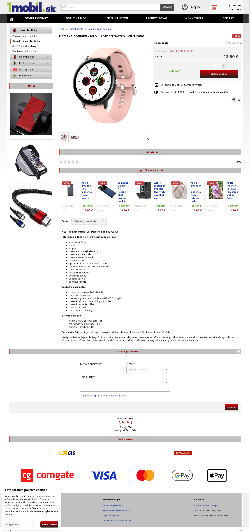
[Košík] (226, 7)
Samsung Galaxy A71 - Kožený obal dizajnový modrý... (123, 192)
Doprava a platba (111, 515)
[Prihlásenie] (191, 7)
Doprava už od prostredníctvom (194, 92)
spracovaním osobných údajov (110, 395)
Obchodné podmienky (113, 505)
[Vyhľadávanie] (110, 7)
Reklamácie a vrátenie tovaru (116, 510)
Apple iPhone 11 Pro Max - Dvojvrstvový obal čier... (159, 190)
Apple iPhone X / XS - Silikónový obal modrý (87, 190)
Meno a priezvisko (91, 364)
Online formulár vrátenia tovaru (117, 520)
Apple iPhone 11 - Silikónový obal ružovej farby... (196, 192)
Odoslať (231, 407)
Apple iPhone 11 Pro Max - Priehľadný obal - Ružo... (232, 190)
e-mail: (131, 364)
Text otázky (87, 377)
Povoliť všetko (49, 524)
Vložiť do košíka (219, 74)
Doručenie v (181, 84)
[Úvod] (31, 7)
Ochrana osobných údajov (205, 505)
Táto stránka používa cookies (25, 490)
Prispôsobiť (12, 524)
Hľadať (167, 7)
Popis (65, 221)
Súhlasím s (103, 395)
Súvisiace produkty (85, 221)
